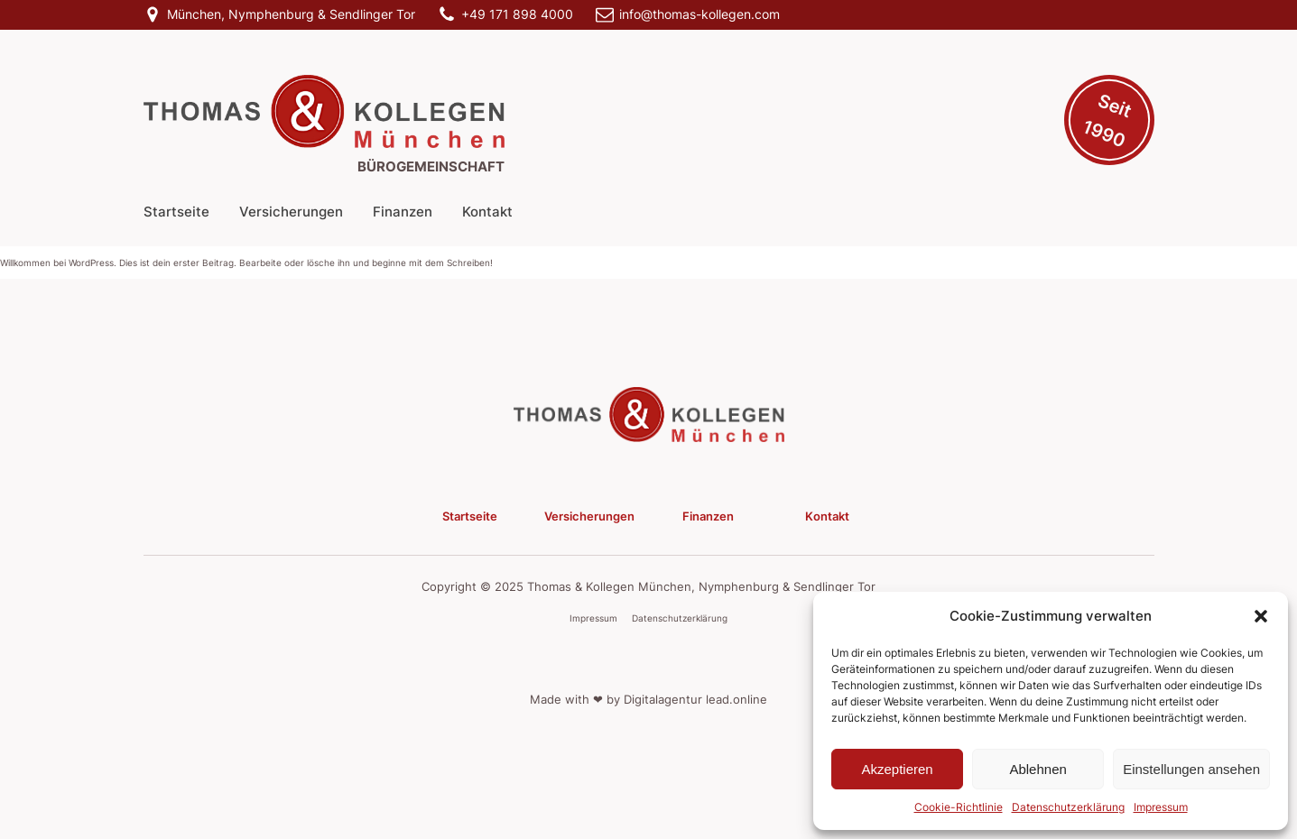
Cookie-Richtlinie (958, 807)
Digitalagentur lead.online (695, 699)
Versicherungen (291, 211)
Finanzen (402, 211)
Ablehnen (1037, 769)
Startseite (176, 211)
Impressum (1161, 807)
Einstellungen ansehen (1191, 769)
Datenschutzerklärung (1068, 807)
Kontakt (487, 211)
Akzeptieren (896, 769)
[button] (1261, 616)
